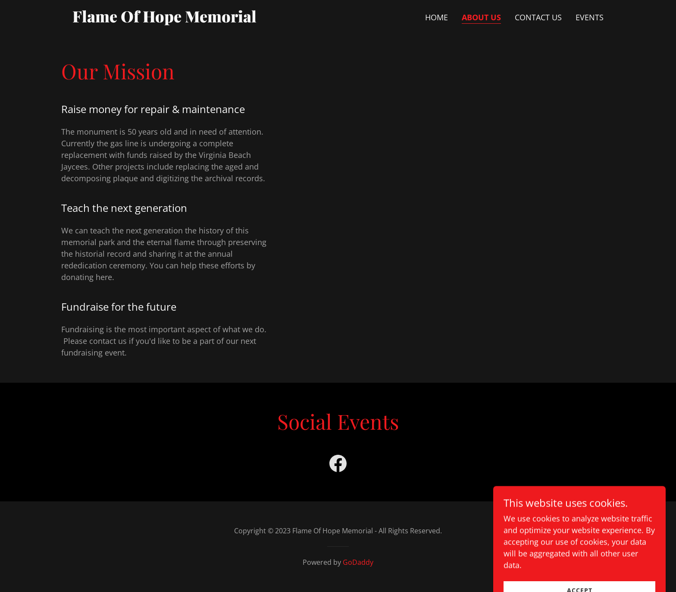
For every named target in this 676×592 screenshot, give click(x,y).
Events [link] (590, 17)
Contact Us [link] (538, 17)
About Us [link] (481, 17)
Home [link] (436, 17)
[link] (165, 19)
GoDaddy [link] (358, 562)
